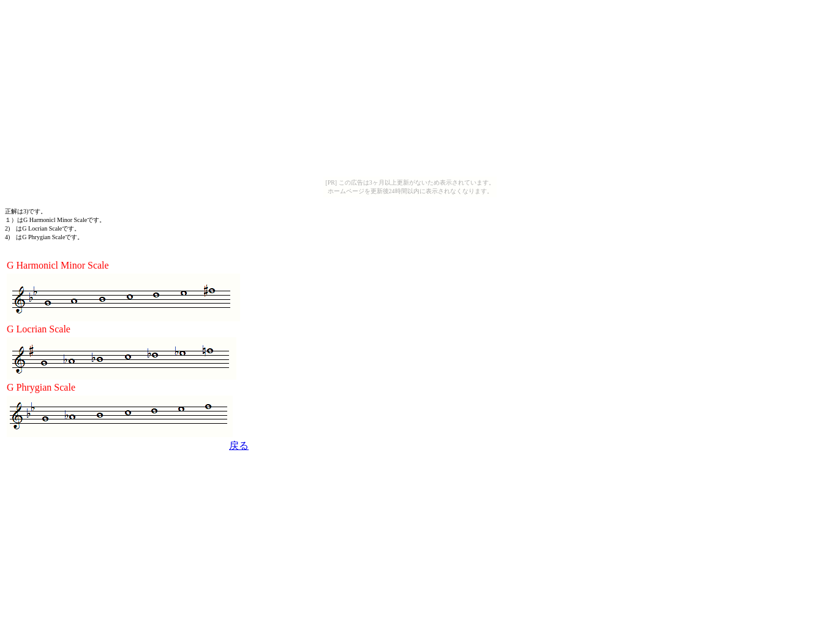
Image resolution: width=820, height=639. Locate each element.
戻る (239, 445)
